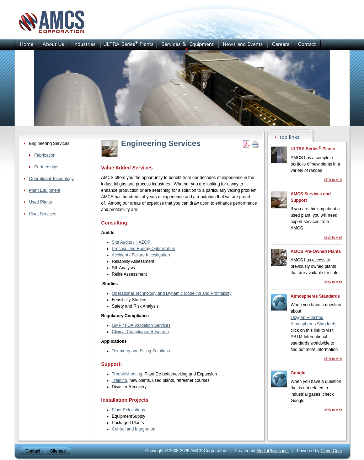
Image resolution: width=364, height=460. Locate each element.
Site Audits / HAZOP (131, 242)
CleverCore (331, 450)
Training (119, 380)
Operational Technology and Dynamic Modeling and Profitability (172, 293)
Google (298, 372)
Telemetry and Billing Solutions (141, 350)
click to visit (333, 180)
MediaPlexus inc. (272, 450)
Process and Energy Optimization (143, 248)
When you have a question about (316, 308)
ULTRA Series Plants (313, 148)
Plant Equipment (44, 190)
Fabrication (44, 155)
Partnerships (46, 166)
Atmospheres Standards (315, 296)
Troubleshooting (127, 374)
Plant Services (43, 213)
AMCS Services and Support (311, 197)
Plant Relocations (128, 409)
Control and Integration (133, 429)
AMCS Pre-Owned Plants (316, 251)
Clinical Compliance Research (140, 331)
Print (255, 144)
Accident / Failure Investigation (141, 255)
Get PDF (246, 144)
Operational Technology (51, 178)
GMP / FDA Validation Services (141, 325)
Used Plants (40, 202)
